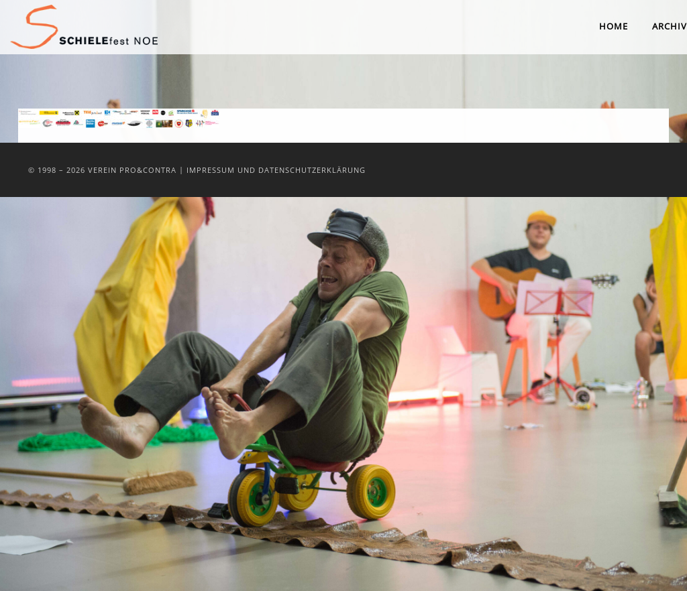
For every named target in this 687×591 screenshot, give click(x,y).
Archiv (669, 26)
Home (613, 26)
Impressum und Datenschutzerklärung (276, 170)
